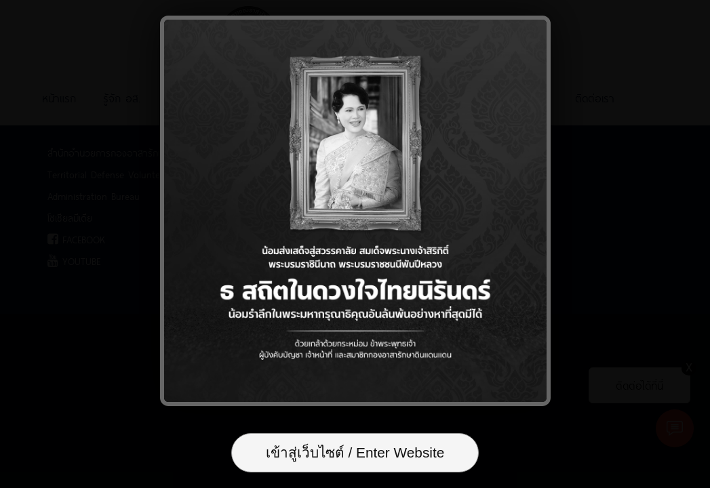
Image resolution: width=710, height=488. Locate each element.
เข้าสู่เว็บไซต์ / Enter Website (355, 452)
